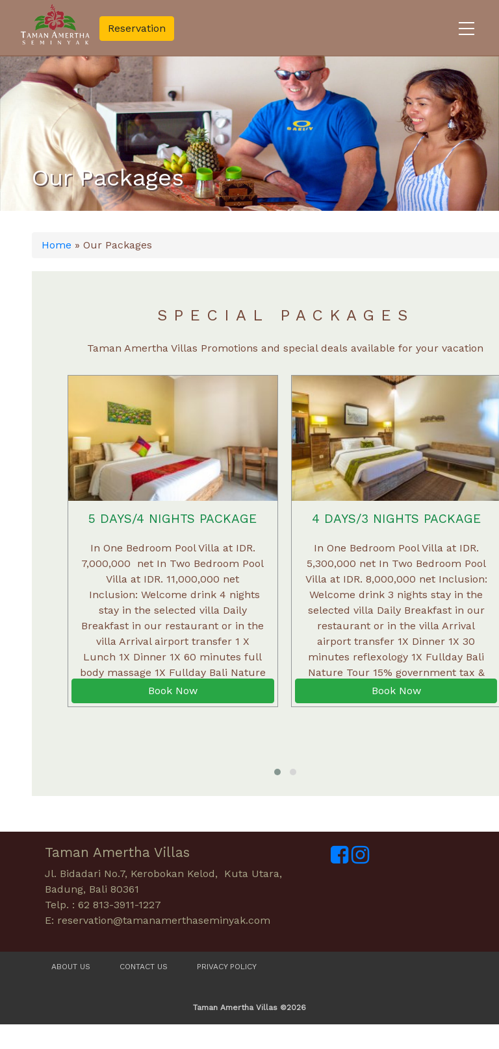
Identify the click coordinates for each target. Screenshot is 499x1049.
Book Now (173, 690)
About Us (70, 966)
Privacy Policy (227, 966)
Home (56, 245)
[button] (277, 772)
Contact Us (144, 966)
